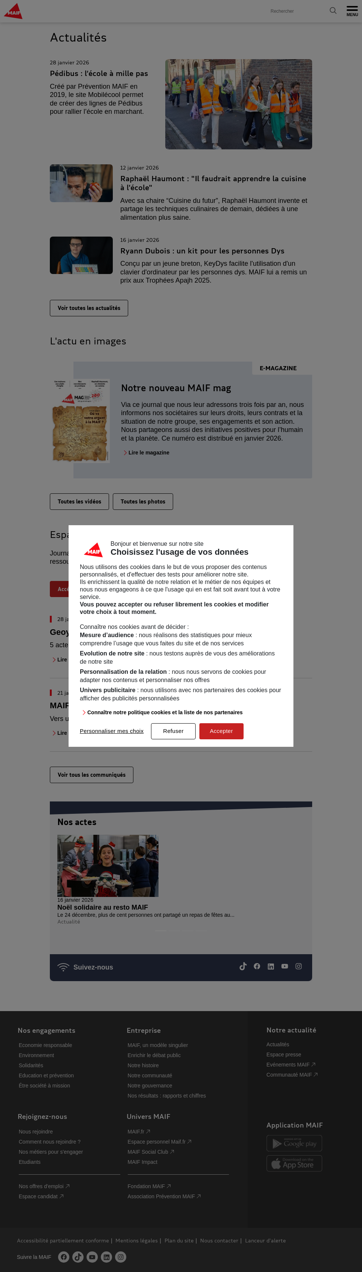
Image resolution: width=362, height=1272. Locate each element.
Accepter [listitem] (221, 731)
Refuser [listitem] (173, 731)
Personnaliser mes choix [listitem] (112, 731)
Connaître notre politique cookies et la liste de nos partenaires (165, 712)
